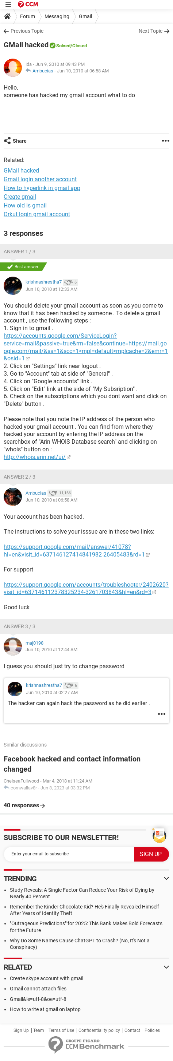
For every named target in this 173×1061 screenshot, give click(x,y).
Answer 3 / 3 (19, 626)
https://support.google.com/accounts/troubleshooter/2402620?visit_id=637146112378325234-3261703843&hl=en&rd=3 (86, 588)
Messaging (57, 16)
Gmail (85, 16)
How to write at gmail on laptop (45, 1009)
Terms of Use (61, 1030)
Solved (63, 45)
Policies (152, 1030)
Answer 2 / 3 (19, 477)
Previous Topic (27, 31)
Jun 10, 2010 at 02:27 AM (52, 692)
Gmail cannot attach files (38, 988)
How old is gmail (25, 205)
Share (20, 141)
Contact (132, 1030)
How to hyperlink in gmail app (42, 188)
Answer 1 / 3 (19, 251)
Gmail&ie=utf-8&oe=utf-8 (38, 999)
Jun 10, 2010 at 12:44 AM (51, 649)
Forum (27, 16)
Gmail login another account (40, 179)
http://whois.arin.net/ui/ (35, 457)
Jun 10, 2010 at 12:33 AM (51, 289)
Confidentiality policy (99, 1030)
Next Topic (150, 31)
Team (38, 1030)
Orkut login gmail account (37, 214)
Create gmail (20, 196)
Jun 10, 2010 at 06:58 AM (83, 71)
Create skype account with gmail (46, 978)
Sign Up (21, 1030)
